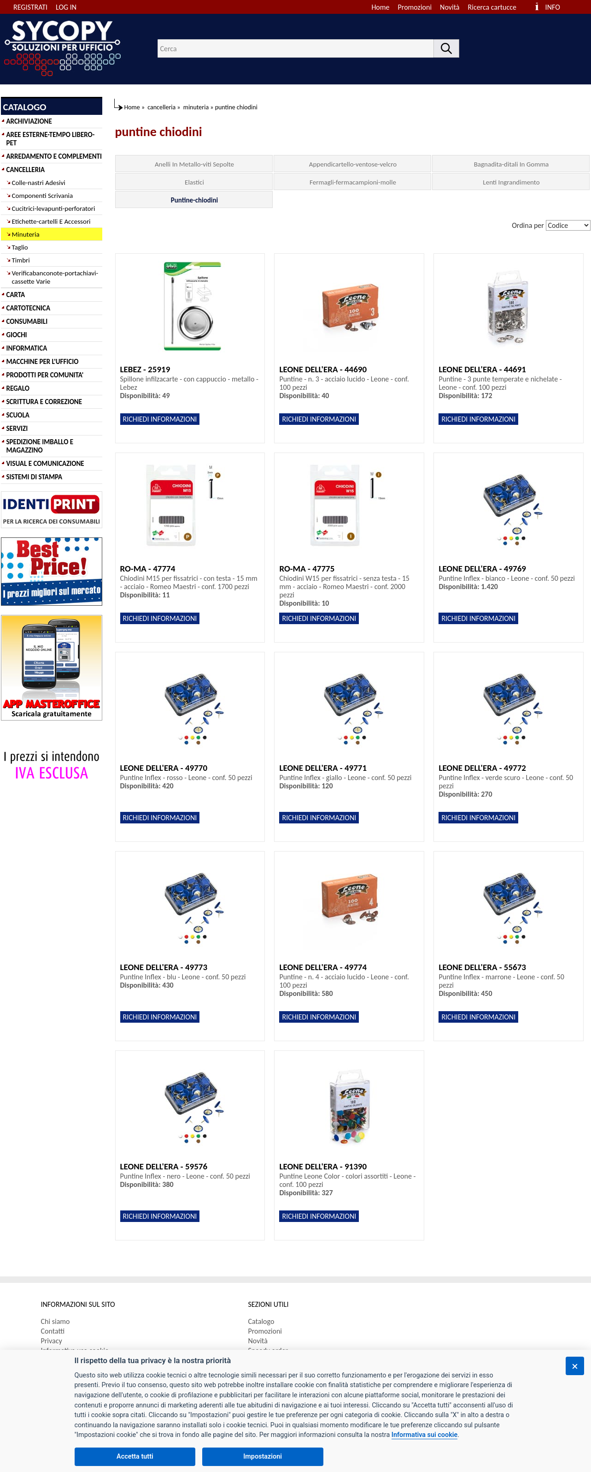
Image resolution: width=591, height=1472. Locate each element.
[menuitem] (496, 7)
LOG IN (66, 7)
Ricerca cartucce (492, 7)
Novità (449, 7)
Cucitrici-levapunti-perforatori (53, 208)
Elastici (194, 182)
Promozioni (415, 7)
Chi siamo (55, 1321)
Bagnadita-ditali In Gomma (511, 164)
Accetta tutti (135, 1456)
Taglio (20, 247)
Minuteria (26, 234)
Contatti (53, 1331)
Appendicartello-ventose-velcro (353, 164)
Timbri (21, 260)
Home (380, 7)
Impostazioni (262, 1456)
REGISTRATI (30, 7)
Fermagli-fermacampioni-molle (353, 182)
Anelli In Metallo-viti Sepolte (194, 164)
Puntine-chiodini (194, 200)
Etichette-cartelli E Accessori (51, 221)
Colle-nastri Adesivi (38, 183)
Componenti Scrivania (42, 195)
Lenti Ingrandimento (511, 182)
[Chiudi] (575, 1366)
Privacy (51, 1340)
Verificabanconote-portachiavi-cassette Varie (55, 277)
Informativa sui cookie (424, 1435)
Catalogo (261, 1321)
